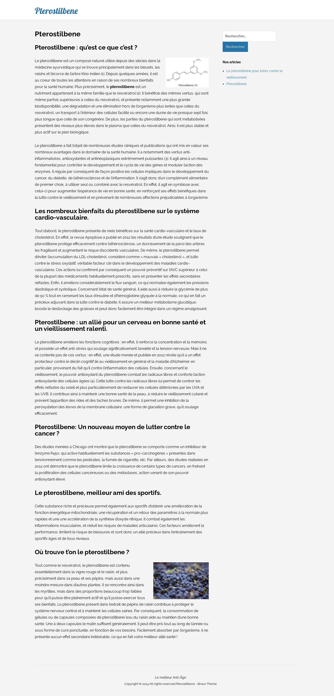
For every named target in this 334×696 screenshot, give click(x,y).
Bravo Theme (207, 684)
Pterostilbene (56, 10)
